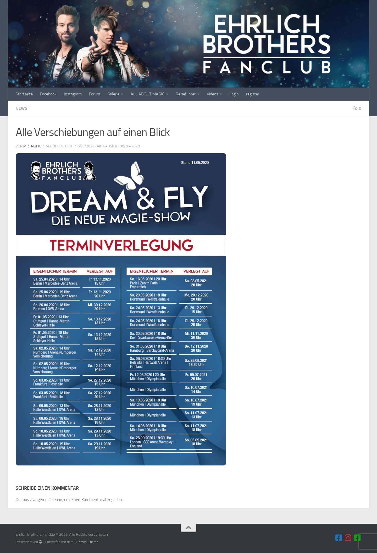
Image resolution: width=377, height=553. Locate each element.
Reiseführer (186, 93)
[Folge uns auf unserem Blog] (357, 538)
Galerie (113, 93)
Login (234, 93)
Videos (212, 93)
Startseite (24, 93)
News (21, 108)
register (252, 93)
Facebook (48, 93)
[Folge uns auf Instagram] (348, 538)
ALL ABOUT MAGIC (147, 93)
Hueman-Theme (86, 542)
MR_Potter (33, 146)
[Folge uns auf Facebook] (338, 538)
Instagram (73, 93)
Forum (94, 93)
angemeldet (43, 499)
